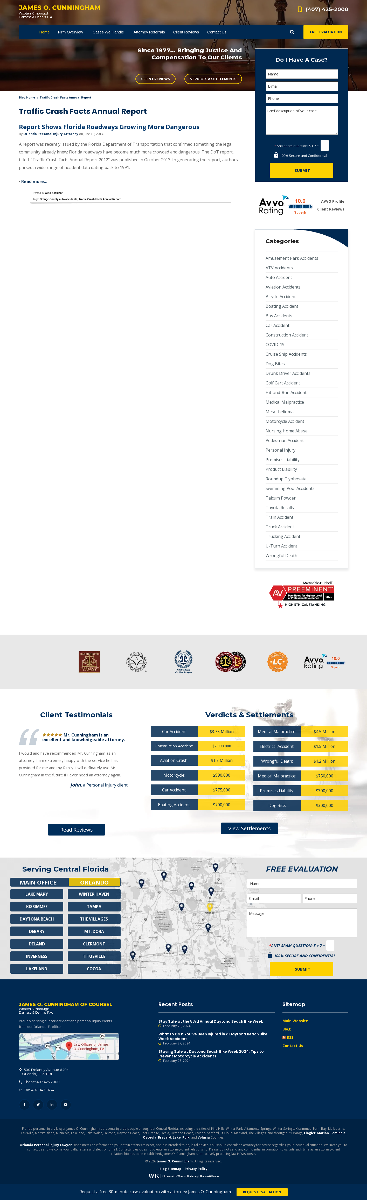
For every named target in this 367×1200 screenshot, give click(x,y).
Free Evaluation (326, 32)
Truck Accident (280, 526)
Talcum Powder (281, 498)
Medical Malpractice (285, 402)
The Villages (94, 919)
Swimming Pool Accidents (290, 488)
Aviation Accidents (283, 287)
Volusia (204, 1138)
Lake (177, 1138)
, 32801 (44, 1072)
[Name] (302, 74)
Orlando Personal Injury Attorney (50, 134)
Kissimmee (37, 906)
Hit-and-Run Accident (286, 392)
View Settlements (249, 828)
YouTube (65, 1105)
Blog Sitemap (170, 1169)
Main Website (295, 1020)
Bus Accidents (279, 315)
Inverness (37, 956)
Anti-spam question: (291, 145)
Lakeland (36, 969)
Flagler (310, 1133)
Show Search (292, 32)
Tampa (94, 906)
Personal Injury (280, 450)
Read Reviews (76, 829)
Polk (186, 1138)
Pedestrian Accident (285, 440)
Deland (37, 944)
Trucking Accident (283, 536)
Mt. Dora (94, 931)
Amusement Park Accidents (292, 258)
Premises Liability (283, 459)
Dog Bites (275, 363)
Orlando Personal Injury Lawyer (46, 1145)
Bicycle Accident (281, 296)
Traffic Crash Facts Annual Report (100, 199)
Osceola (149, 1138)
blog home (27, 97)
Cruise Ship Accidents (286, 354)
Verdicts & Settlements (213, 79)
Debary (37, 931)
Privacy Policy (196, 1169)
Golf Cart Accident (283, 382)
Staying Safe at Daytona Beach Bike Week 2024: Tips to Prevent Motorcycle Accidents (216, 1056)
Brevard (164, 1138)
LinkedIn (52, 1105)
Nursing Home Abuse (287, 430)
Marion (323, 1133)
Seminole (338, 1133)
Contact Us (292, 1045)
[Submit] (301, 170)
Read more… (34, 181)
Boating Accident (282, 306)
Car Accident (277, 325)
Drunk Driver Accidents (288, 373)
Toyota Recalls (280, 507)
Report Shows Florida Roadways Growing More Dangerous (109, 126)
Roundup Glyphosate (286, 478)
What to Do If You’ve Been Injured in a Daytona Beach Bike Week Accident (216, 1039)
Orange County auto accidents (58, 199)
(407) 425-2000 (327, 9)
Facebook (24, 1105)
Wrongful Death (281, 555)
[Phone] (302, 98)
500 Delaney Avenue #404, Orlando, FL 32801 (69, 1047)
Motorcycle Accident (285, 421)
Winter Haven (94, 894)
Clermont (94, 944)
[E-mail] (302, 86)
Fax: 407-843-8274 (36, 1090)
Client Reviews (155, 79)
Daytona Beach (36, 919)
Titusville (94, 956)
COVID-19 (275, 344)
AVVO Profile (332, 201)
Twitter (38, 1105)
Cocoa (94, 969)
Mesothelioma (280, 411)
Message (302, 922)
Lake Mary (36, 894)
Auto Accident (54, 193)
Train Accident (279, 517)
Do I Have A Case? (301, 60)
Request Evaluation (262, 1192)
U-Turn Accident (281, 546)
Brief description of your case (302, 120)
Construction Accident (287, 335)
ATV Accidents (279, 267)
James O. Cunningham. (175, 1162)
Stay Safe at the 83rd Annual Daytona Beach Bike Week (216, 1023)
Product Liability (281, 469)
